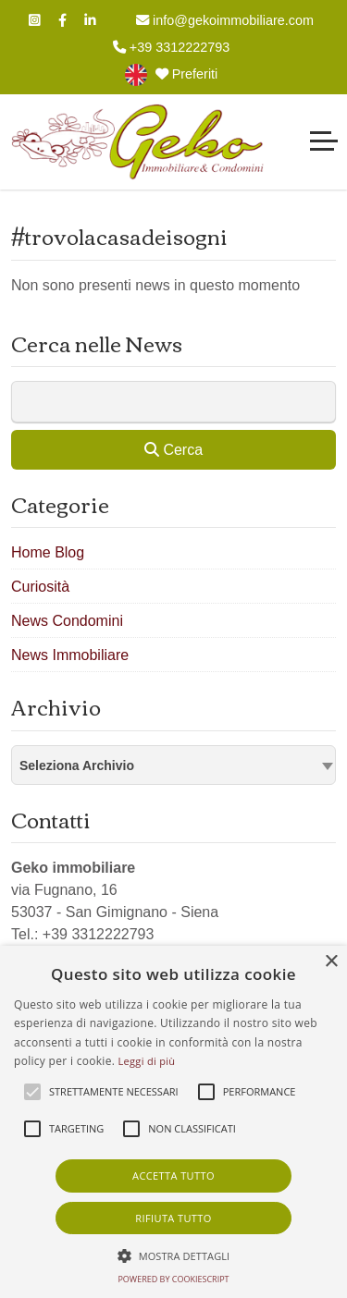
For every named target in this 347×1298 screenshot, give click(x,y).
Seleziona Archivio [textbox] (76, 765)
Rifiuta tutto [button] (173, 1218)
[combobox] (173, 765)
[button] (174, 1255)
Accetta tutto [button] (173, 1175)
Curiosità (40, 586)
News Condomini (67, 621)
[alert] (173, 1122)
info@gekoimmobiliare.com (225, 20)
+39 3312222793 (171, 47)
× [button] (331, 962)
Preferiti (186, 74)
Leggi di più (147, 1061)
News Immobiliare (70, 655)
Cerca (173, 450)
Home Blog (47, 552)
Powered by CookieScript (173, 1279)
